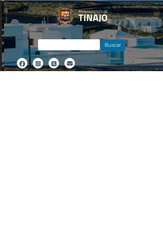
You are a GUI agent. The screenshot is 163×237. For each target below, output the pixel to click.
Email (69, 70)
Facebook (22, 70)
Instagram (38, 70)
